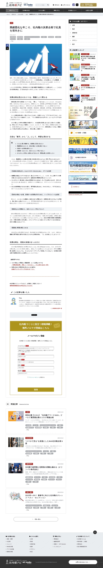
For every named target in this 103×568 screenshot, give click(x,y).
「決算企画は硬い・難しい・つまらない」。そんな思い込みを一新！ (30, 265)
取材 (73, 29)
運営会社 (57, 5)
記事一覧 (14, 14)
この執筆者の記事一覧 (56, 308)
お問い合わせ (66, 5)
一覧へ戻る (36, 519)
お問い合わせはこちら (83, 562)
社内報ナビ (76, 186)
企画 (27, 14)
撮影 (73, 36)
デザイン (74, 40)
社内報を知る (26, 10)
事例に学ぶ (57, 10)
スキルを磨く (42, 10)
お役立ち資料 (89, 10)
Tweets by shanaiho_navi (75, 194)
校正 (73, 44)
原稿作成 (74, 32)
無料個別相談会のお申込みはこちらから (21, 285)
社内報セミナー (72, 10)
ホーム (13, 10)
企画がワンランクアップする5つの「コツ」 (23, 269)
